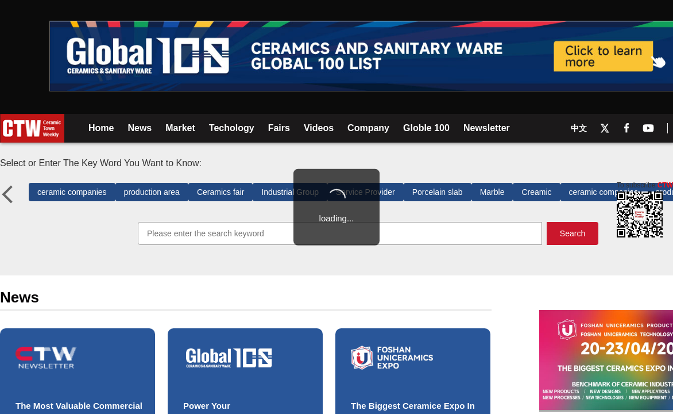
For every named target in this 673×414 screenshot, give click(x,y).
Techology (231, 128)
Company (368, 128)
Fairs (279, 128)
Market (180, 128)
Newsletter (486, 128)
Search (572, 233)
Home (101, 128)
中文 (579, 128)
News (139, 128)
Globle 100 (426, 129)
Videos (319, 128)
